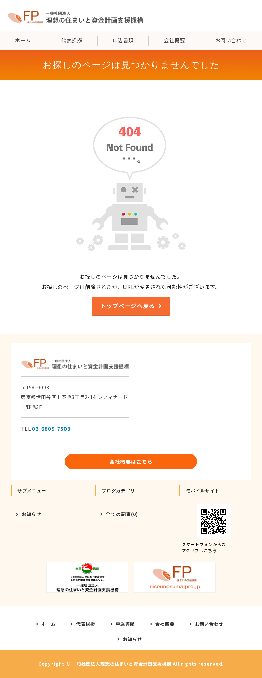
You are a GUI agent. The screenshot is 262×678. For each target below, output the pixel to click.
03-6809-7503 (51, 428)
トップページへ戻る (127, 306)
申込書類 (123, 40)
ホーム (23, 40)
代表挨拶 (71, 40)
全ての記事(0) (122, 513)
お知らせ (31, 513)
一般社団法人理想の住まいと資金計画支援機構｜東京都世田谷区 (75, 15)
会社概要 (174, 40)
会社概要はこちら (130, 461)
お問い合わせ (209, 624)
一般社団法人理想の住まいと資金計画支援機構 (122, 664)
